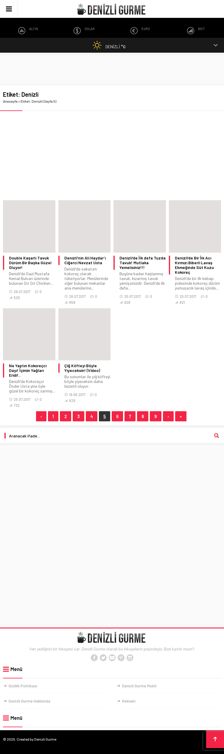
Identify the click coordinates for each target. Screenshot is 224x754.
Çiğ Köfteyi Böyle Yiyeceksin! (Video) (82, 368)
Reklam (129, 700)
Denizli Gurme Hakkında (29, 700)
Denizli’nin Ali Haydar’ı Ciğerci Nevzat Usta (85, 260)
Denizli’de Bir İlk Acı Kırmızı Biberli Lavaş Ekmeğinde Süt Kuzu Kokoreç (194, 265)
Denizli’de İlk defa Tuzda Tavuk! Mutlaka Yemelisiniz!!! (142, 263)
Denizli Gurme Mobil (139, 685)
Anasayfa (10, 101)
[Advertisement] (112, 69)
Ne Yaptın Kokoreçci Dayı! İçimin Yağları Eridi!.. (27, 370)
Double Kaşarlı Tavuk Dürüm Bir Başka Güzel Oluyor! (30, 263)
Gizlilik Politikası (23, 685)
